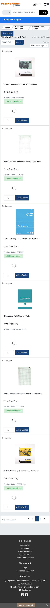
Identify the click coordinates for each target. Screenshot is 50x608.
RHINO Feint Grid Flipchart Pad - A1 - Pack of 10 (23, 394)
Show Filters (7, 33)
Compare (8, 51)
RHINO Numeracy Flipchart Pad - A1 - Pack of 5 (22, 161)
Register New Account (25, 571)
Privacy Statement (25, 552)
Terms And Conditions (25, 558)
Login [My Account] (37, 4)
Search (19, 42)
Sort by (46, 42)
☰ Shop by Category (11, 20)
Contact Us (25, 590)
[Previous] (33, 518)
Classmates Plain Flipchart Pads (17, 316)
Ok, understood (26, 605)
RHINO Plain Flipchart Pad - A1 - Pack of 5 (20, 84)
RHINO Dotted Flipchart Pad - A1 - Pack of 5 (21, 471)
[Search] (25, 12)
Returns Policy (25, 555)
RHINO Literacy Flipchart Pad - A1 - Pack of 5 (22, 239)
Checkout (25, 548)
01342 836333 (25, 584)
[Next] (41, 518)
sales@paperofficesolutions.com (24, 587)
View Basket (25, 545)
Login (25, 568)
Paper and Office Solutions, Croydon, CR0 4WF (25, 581)
